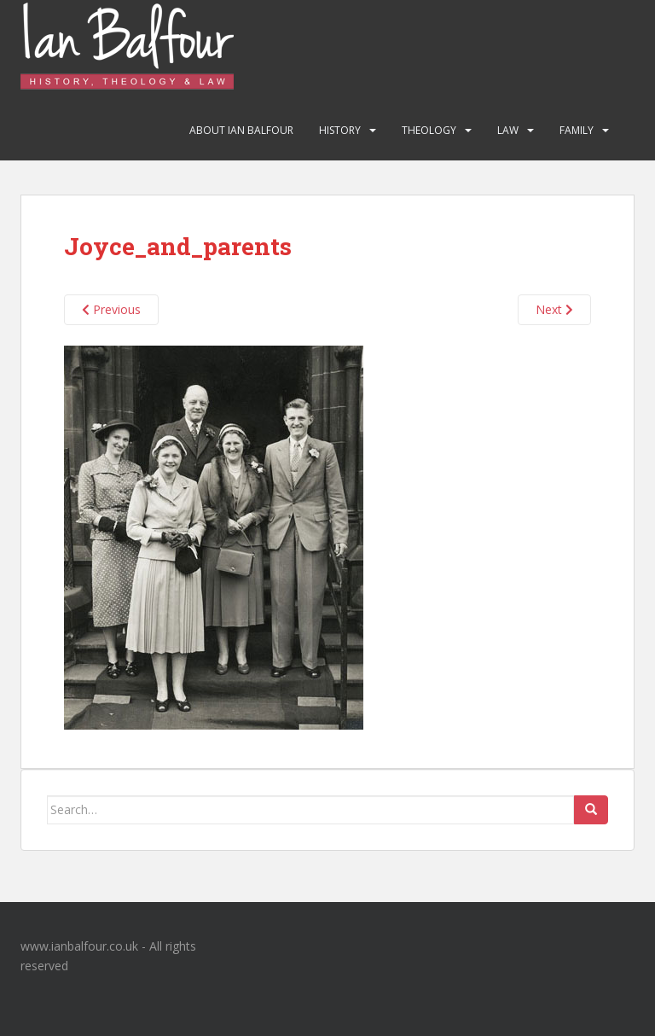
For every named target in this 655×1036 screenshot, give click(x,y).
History (340, 130)
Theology (429, 130)
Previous (111, 309)
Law (508, 130)
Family (576, 130)
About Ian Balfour (241, 130)
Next (554, 309)
